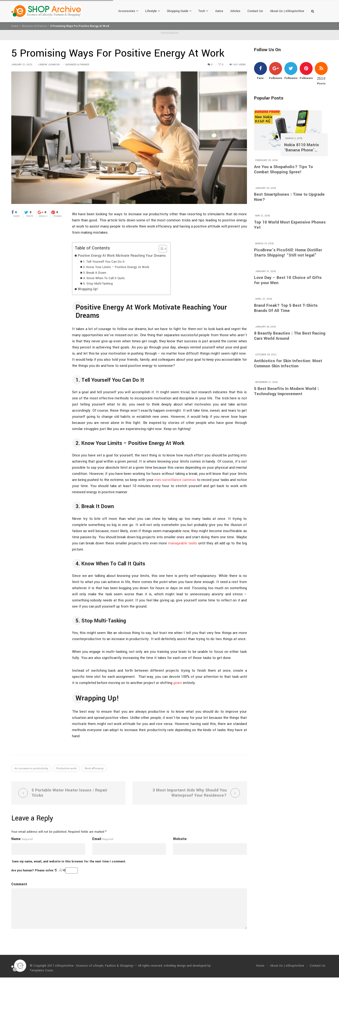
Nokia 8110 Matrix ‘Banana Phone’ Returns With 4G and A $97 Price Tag (303, 147)
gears (177, 682)
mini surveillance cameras (175, 479)
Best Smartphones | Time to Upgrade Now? (289, 197)
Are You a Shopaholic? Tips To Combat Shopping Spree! (283, 169)
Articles (235, 11)
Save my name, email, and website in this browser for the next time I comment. (69, 863)
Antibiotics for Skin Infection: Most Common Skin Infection (288, 363)
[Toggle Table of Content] (160, 249)
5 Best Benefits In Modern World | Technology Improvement (286, 391)
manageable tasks (182, 543)
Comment (19, 885)
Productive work (66, 768)
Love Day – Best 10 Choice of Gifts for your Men (288, 280)
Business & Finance (34, 26)
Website (180, 840)
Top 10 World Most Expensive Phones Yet (290, 225)
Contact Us (255, 11)
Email (96, 840)
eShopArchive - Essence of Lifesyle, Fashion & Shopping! (94, 967)
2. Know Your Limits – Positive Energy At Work (116, 267)
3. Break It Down (94, 272)
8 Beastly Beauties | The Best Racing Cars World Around (289, 336)
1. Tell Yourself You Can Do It (104, 261)
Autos (219, 11)
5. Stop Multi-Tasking (98, 283)
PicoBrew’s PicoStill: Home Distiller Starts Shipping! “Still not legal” (288, 253)
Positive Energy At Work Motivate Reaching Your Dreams (122, 255)
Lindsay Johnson (49, 64)
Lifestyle (152, 11)
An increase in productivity (31, 768)
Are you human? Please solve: (44, 872)
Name (16, 840)
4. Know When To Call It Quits (104, 278)
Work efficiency (94, 768)
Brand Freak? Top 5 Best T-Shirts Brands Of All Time (286, 308)
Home (14, 26)
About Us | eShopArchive (287, 11)
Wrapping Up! (88, 289)
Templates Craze (41, 971)
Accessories (128, 11)
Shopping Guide (179, 11)
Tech (203, 11)
